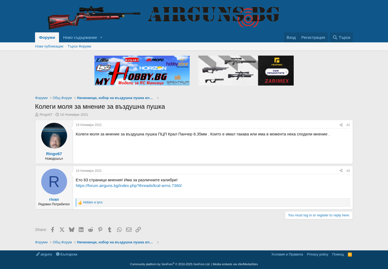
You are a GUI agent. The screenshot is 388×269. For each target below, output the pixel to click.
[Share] (341, 125)
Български (66, 254)
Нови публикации (49, 46)
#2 (348, 171)
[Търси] (341, 37)
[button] (101, 37)
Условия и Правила (287, 254)
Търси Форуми (79, 46)
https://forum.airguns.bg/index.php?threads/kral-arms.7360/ (129, 185)
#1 (348, 125)
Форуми (47, 37)
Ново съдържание (80, 37)
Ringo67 (46, 115)
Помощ (338, 254)
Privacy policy (317, 254)
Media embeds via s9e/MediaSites (235, 264)
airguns (44, 254)
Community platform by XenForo (170, 264)
